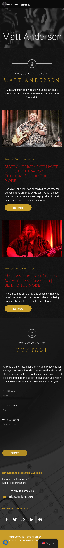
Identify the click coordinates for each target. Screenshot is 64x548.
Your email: (9, 405)
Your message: (11, 420)
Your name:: (9, 391)
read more (18, 208)
